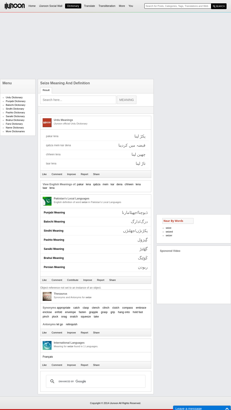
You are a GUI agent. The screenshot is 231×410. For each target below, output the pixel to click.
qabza (96, 184)
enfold (58, 312)
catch (76, 307)
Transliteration (107, 6)
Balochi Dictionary (15, 105)
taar (45, 187)
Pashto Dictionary (15, 112)
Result (46, 90)
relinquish (71, 324)
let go (59, 324)
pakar (80, 184)
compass (127, 307)
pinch (46, 316)
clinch (106, 307)
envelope (70, 312)
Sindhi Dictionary (15, 108)
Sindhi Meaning (54, 230)
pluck (55, 316)
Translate (89, 6)
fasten (82, 312)
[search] (95, 381)
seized (169, 231)
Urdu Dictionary (14, 97)
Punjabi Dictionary (16, 101)
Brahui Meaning (54, 258)
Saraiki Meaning (54, 248)
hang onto (124, 312)
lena (88, 184)
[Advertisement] (102, 46)
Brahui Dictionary (15, 120)
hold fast (138, 312)
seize (168, 228)
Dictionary (73, 6)
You (131, 6)
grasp (104, 312)
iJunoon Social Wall (50, 6)
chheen (129, 184)
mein (105, 184)
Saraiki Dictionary (15, 116)
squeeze (86, 316)
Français (48, 356)
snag (64, 316)
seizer (169, 235)
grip (113, 312)
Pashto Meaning (54, 239)
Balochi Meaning (54, 221)
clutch (115, 307)
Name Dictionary (15, 127)
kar (112, 184)
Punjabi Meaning (54, 212)
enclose (47, 312)
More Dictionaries (15, 131)
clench (96, 307)
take (96, 316)
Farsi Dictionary (14, 123)
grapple (93, 312)
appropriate (63, 307)
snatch (74, 316)
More (122, 6)
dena (120, 184)
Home (32, 6)
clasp (86, 307)
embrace (141, 307)
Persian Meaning (54, 267)
